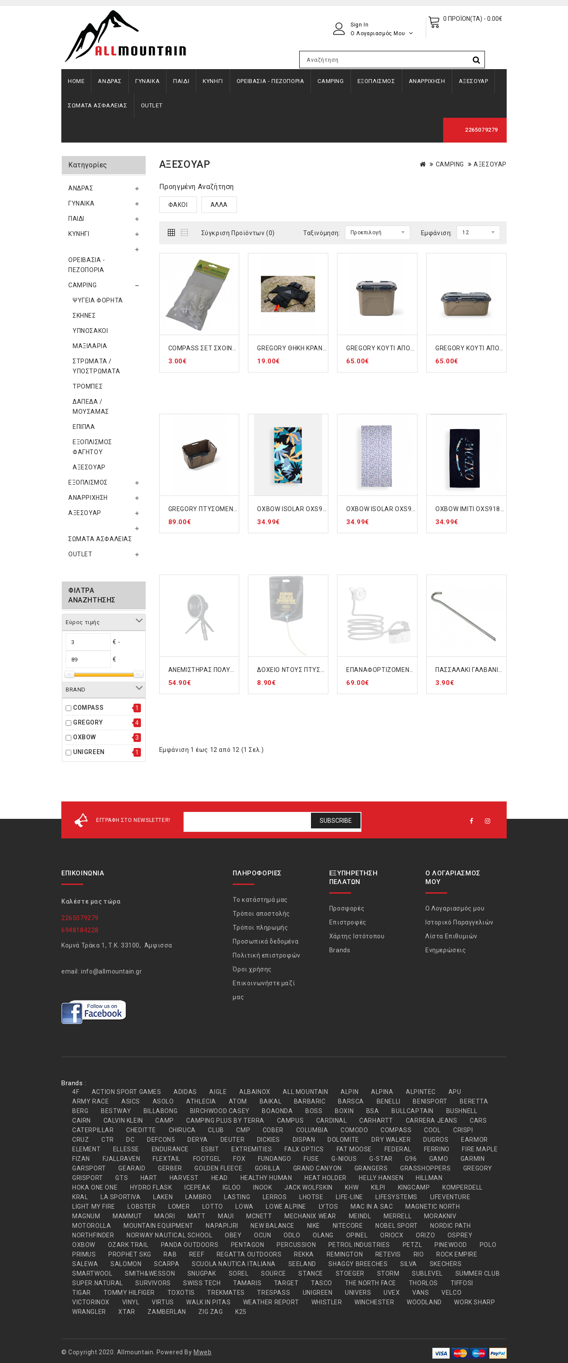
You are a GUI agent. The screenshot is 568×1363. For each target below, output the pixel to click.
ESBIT (210, 1149)
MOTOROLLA (91, 1225)
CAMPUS (290, 1120)
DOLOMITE (343, 1139)
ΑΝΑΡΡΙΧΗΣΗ (427, 81)
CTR (107, 1139)
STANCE (310, 1273)
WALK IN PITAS (208, 1302)
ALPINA (382, 1091)
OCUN (262, 1235)
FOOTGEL (207, 1158)
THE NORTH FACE (370, 1283)
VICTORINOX (91, 1302)
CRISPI (463, 1130)
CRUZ (80, 1139)
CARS (478, 1120)
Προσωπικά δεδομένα (265, 941)
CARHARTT (376, 1120)
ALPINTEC (421, 1091)
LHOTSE (311, 1196)
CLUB (216, 1130)
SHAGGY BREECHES (358, 1263)
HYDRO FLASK (151, 1187)
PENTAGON (247, 1244)
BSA (372, 1110)
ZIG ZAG (210, 1311)
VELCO (451, 1292)
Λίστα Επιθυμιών (451, 936)
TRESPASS (273, 1292)
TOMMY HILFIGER (129, 1292)
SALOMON (125, 1263)
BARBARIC (310, 1101)
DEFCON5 (161, 1139)
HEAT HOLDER (325, 1177)
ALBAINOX (255, 1091)
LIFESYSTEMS (396, 1196)
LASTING (237, 1196)
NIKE (313, 1225)
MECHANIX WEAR (310, 1216)
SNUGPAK (201, 1273)
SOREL (239, 1273)
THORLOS (423, 1283)
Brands (340, 950)
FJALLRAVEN (121, 1158)
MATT (196, 1216)
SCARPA (167, 1263)
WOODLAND (424, 1302)
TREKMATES (225, 1292)
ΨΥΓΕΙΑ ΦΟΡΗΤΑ (98, 300)
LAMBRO (198, 1196)
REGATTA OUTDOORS (249, 1254)
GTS (121, 1177)
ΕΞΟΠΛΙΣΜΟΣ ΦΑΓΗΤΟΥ (92, 447)
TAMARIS (247, 1283)
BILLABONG (160, 1110)
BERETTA (474, 1101)
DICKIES (268, 1139)
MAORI (164, 1216)
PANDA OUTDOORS (189, 1244)
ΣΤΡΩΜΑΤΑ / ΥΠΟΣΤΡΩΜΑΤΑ (96, 366)
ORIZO (425, 1235)
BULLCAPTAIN (412, 1110)
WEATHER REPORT (271, 1302)
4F (75, 1091)
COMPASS (88, 707)
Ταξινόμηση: (322, 232)
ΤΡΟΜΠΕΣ (88, 386)
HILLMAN (429, 1177)
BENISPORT (430, 1101)
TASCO (321, 1283)
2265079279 (481, 129)
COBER (273, 1130)
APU (454, 1091)
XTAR (126, 1311)
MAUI (226, 1216)
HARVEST (184, 1177)
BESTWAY (116, 1110)
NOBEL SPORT (396, 1225)
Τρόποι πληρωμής (260, 927)
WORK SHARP (474, 1302)
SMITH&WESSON (150, 1273)
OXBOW (84, 737)
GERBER (170, 1168)
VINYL (131, 1302)
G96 (411, 1158)
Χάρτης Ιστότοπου (357, 936)
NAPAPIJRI (222, 1225)
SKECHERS (446, 1263)
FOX (239, 1158)
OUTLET (152, 105)
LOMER (179, 1206)
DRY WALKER (391, 1139)
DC (130, 1139)
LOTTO (212, 1206)
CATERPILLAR (93, 1130)
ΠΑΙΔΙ (181, 81)
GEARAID (131, 1168)
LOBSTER (141, 1206)
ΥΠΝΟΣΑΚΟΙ (90, 330)
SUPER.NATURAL (97, 1283)
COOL (432, 1130)
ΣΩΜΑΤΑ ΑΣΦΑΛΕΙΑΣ (97, 105)
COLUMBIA (312, 1130)
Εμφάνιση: (436, 232)
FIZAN (81, 1158)
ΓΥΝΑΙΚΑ (147, 81)
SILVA (408, 1263)
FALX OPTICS (304, 1149)
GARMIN (473, 1158)
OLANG (323, 1235)
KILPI (378, 1187)
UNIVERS (358, 1292)
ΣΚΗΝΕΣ (84, 315)
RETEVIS (388, 1254)
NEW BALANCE (272, 1225)
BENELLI (389, 1101)
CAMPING (330, 81)
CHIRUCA (182, 1130)
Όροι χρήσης (252, 969)
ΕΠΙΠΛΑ (84, 426)
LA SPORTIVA (120, 1196)
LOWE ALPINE (286, 1206)
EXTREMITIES (251, 1149)
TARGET (286, 1283)
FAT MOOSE (354, 1149)
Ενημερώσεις (445, 950)
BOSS (313, 1110)
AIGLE (218, 1091)
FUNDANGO (274, 1158)
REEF (196, 1254)
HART (148, 1177)
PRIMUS (84, 1254)
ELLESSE (126, 1149)
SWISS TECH (202, 1283)
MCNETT (259, 1216)
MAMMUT (127, 1216)
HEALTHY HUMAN (266, 1177)
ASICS (130, 1101)
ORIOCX (392, 1235)
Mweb (202, 1352)
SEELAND (302, 1263)
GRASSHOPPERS (425, 1168)
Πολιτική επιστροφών (266, 955)
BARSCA (351, 1101)
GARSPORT (89, 1168)
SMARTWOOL (92, 1273)
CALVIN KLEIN (123, 1120)
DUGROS (436, 1139)
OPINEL (357, 1235)
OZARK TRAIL (128, 1244)
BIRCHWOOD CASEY (220, 1110)
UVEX (392, 1292)
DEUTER (233, 1139)
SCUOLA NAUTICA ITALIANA (234, 1263)
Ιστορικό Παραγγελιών (459, 922)
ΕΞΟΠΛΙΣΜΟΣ (376, 81)
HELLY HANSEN (381, 1177)
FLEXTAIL (166, 1158)
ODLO (292, 1235)
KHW (351, 1187)
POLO (488, 1244)
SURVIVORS (152, 1283)
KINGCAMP (414, 1187)
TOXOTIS (181, 1292)
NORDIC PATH (450, 1225)
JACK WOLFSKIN (308, 1187)
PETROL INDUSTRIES (359, 1244)
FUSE (311, 1158)
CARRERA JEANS (432, 1120)
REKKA (304, 1254)
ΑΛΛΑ (219, 204)
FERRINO (437, 1149)
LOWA (244, 1206)
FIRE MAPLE (480, 1149)
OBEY (233, 1235)
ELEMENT (86, 1149)
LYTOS (328, 1206)
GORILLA (268, 1168)
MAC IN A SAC (372, 1206)
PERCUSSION (296, 1244)
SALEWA (85, 1263)
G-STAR (381, 1158)
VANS (420, 1292)
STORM (388, 1273)
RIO (419, 1254)
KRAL (80, 1196)
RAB (170, 1254)
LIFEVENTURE (450, 1196)
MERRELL (397, 1216)
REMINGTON (345, 1254)
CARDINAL (331, 1120)
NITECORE (348, 1225)
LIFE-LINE (349, 1196)
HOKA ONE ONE (94, 1187)
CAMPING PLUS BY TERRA (225, 1120)
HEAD (219, 1177)
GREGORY (88, 722)
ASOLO (163, 1101)
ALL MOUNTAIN (305, 1091)
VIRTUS (163, 1302)
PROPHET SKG (129, 1254)
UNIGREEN (89, 751)
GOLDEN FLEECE (218, 1168)
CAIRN (81, 1120)
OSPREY (460, 1235)
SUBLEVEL (427, 1273)
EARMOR (474, 1139)
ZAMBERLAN (166, 1311)
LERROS (275, 1196)
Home (76, 81)
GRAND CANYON (317, 1168)
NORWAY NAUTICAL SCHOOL (169, 1235)
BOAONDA (277, 1110)
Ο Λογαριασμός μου (454, 908)
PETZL (412, 1244)
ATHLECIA (201, 1101)
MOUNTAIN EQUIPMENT (159, 1225)
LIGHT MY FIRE (93, 1206)
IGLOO (232, 1187)
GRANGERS (371, 1168)
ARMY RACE (90, 1101)
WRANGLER (89, 1311)
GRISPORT (87, 1177)
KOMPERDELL (462, 1187)
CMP (243, 1130)
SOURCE (273, 1273)
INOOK (262, 1187)
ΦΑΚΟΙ (178, 204)
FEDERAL (397, 1149)
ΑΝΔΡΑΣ (110, 81)
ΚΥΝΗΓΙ (213, 81)
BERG (80, 1110)
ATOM (238, 1101)
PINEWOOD (450, 1244)
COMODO (354, 1130)
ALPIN (349, 1091)
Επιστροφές (348, 922)
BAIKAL (271, 1101)
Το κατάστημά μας (260, 899)
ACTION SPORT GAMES (126, 1091)
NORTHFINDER (93, 1235)
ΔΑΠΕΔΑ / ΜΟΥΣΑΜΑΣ (91, 406)
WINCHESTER (374, 1302)
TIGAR (81, 1292)
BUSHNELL (462, 1110)
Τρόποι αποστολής (261, 913)
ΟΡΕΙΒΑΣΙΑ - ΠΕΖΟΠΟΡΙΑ (270, 81)
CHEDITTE (141, 1130)
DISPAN (304, 1139)
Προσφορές (346, 908)
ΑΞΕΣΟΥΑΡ (473, 81)
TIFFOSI (462, 1283)
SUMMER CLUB (477, 1273)
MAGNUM (86, 1216)
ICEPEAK (197, 1187)
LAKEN (163, 1196)
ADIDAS (185, 1091)
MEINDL (360, 1216)
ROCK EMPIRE (457, 1254)
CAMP (164, 1120)
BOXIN (344, 1110)
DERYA (197, 1139)
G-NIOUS (344, 1158)
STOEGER (350, 1273)
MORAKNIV (440, 1216)
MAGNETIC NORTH (432, 1206)
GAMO (438, 1158)
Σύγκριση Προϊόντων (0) (238, 232)
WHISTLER (326, 1302)
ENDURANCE (170, 1149)
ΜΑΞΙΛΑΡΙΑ (90, 345)
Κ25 (241, 1311)
